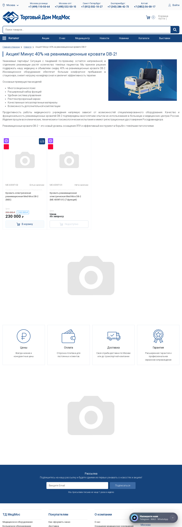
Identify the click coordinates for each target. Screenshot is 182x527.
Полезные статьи (104, 512)
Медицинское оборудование (18, 446)
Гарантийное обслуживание (63, 459)
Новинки (124, 38)
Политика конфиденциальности (65, 467)
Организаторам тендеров (108, 467)
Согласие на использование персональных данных (63, 481)
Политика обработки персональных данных (67, 473)
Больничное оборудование (17, 450)
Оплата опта (101, 475)
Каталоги (144, 38)
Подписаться (122, 409)
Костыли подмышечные (15, 495)
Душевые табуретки (13, 515)
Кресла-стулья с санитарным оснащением (18, 505)
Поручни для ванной (13, 511)
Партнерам (100, 459)
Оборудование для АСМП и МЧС (19, 459)
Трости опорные (11, 490)
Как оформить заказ (59, 446)
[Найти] (175, 29)
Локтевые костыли (13, 486)
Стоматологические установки (19, 463)
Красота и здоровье (13, 471)
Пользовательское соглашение (65, 463)
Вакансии (99, 454)
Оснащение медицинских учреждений (114, 450)
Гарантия (99, 479)
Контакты (100, 488)
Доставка (53, 450)
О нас (62, 38)
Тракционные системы (14, 467)
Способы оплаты (57, 454)
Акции (45, 38)
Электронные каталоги (107, 503)
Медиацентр (82, 38)
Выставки (164, 38)
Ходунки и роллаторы (14, 499)
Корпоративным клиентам (109, 463)
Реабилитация (10, 454)
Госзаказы (100, 471)
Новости (104, 38)
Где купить (100, 484)
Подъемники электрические (17, 519)
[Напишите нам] (153, 518)
